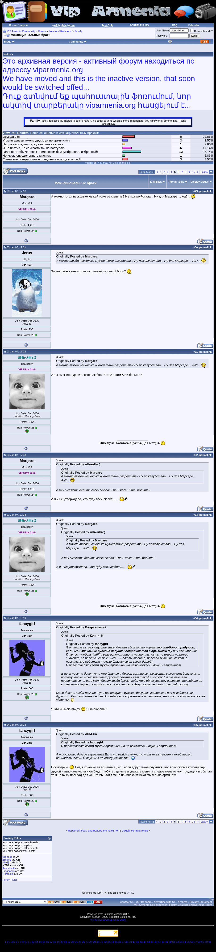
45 (152, 941)
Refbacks (8, 873)
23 (72, 941)
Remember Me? (201, 31)
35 (116, 941)
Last (204, 172)
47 (159, 941)
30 (97, 941)
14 (40, 941)
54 (184, 941)
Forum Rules (10, 879)
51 (173, 941)
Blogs (9, 41)
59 (202, 941)
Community (78, 41)
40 (134, 941)
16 (47, 941)
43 (144, 941)
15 (193, 172)
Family (78, 31)
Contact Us (126, 902)
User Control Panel (13, 2)
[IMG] (6, 862)
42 (141, 941)
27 (87, 941)
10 (25, 941)
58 (199, 941)
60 (206, 941)
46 (155, 941)
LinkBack (156, 181)
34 (112, 941)
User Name (162, 30)
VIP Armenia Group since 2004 (108, 919)
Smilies (7, 859)
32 (105, 941)
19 (58, 941)
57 (195, 941)
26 (83, 941)
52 (177, 941)
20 (61, 941)
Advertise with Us (164, 902)
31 (101, 941)
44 (148, 941)
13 (36, 941)
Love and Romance (60, 31)
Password (161, 35)
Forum (42, 31)
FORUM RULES (139, 25)
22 (69, 941)
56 (191, 941)
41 (137, 941)
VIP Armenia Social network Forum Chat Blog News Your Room (173, 904)
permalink (205, 191)
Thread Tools (176, 181)
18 (54, 941)
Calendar (193, 25)
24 (76, 941)
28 (90, 941)
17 (51, 941)
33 (108, 941)
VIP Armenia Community (21, 31)
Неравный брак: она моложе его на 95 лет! (94, 830)
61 (209, 941)
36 (119, 941)
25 (79, 941)
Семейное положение (135, 830)
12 (32, 941)
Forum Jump (17, 25)
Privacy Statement (201, 902)
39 (130, 941)
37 (123, 941)
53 (180, 941)
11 (29, 941)
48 (163, 941)
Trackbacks (9, 868)
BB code (7, 856)
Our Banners (144, 902)
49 (166, 941)
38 (126, 941)
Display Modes (200, 181)
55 (188, 941)
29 (94, 941)
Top (211, 899)
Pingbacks (9, 871)
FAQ (175, 25)
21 (65, 941)
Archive (182, 902)
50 (170, 941)
